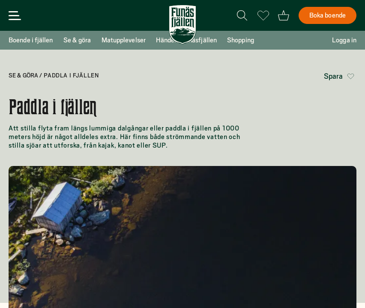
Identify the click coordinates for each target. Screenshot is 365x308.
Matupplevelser (124, 40)
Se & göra (77, 40)
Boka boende (327, 15)
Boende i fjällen (31, 40)
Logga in (344, 40)
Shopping (240, 40)
